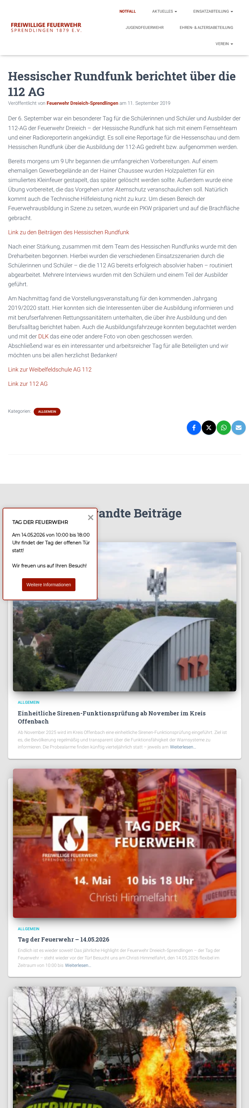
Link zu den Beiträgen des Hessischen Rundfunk (68, 232)
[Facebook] (194, 427)
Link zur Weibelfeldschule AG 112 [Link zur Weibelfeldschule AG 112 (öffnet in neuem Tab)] (50, 369)
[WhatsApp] (224, 427)
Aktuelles (164, 11)
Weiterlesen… (183, 746)
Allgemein (47, 411)
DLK (43, 336)
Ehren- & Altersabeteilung (206, 27)
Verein (224, 44)
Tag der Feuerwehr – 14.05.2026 (63, 939)
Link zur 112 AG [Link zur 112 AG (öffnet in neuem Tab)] (28, 383)
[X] (209, 427)
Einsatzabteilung (213, 11)
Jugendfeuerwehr (145, 27)
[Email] (239, 427)
